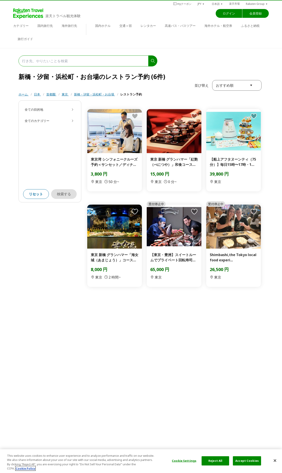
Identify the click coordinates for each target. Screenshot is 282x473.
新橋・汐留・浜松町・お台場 (94, 94)
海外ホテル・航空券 (218, 26)
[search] (152, 60)
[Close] (275, 460)
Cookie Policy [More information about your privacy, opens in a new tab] (25, 468)
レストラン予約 (131, 94)
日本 (37, 94)
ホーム (24, 94)
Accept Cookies (247, 461)
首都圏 (51, 94)
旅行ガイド (25, 39)
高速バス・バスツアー (180, 26)
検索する (64, 194)
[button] (201, 4)
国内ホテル (103, 26)
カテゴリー (21, 26)
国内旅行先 (45, 26)
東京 (65, 94)
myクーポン (182, 4)
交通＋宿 (125, 26)
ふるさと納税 (250, 26)
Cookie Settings (184, 461)
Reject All (215, 461)
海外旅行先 (69, 26)
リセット (36, 194)
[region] (141, 461)
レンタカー (148, 26)
